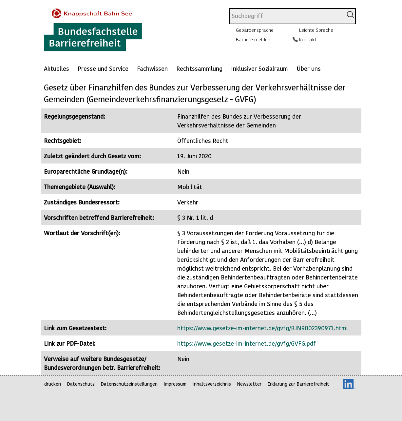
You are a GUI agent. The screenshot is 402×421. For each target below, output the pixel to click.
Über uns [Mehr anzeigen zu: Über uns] (309, 68)
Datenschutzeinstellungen (129, 384)
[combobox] (286, 16)
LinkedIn (349, 384)
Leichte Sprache (316, 30)
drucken (52, 384)
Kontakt (307, 39)
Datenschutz (81, 384)
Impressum (174, 384)
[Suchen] (350, 15)
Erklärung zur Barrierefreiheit (298, 384)
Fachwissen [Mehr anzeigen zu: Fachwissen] (152, 68)
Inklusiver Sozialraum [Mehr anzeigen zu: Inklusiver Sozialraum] (259, 68)
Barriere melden (253, 39)
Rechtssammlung (199, 68)
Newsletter (249, 384)
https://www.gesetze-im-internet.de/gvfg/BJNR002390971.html (262, 327)
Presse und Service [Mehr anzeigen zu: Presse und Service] (103, 68)
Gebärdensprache (255, 30)
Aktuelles (56, 68)
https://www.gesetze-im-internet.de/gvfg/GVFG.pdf (246, 343)
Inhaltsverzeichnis (211, 384)
